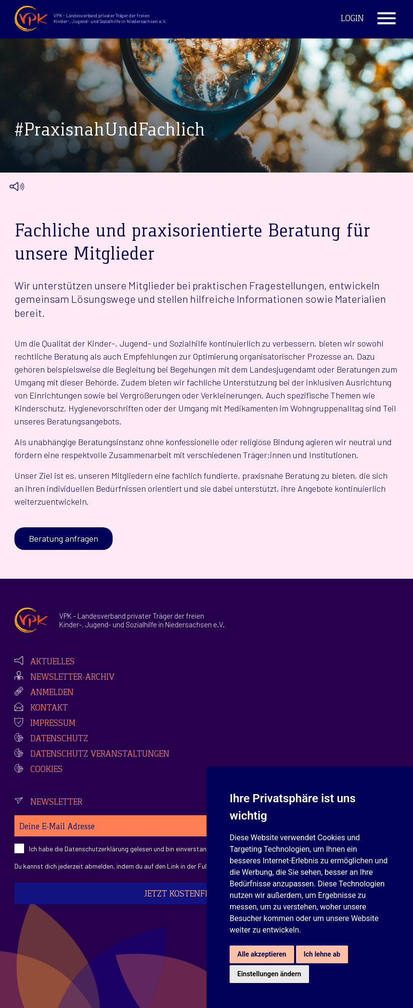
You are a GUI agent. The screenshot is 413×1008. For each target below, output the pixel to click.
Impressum (53, 724)
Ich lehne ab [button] (322, 954)
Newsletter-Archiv (72, 678)
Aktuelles (52, 662)
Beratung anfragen (63, 538)
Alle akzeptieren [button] (261, 954)
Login (352, 19)
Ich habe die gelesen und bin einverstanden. (124, 849)
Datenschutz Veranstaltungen (99, 755)
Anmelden (52, 693)
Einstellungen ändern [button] (269, 974)
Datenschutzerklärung (97, 849)
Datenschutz (59, 739)
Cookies (46, 770)
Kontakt (49, 708)
